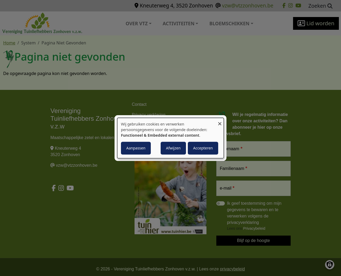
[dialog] (170, 138)
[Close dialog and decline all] (220, 121)
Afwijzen (173, 147)
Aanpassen (135, 147)
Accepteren (203, 147)
